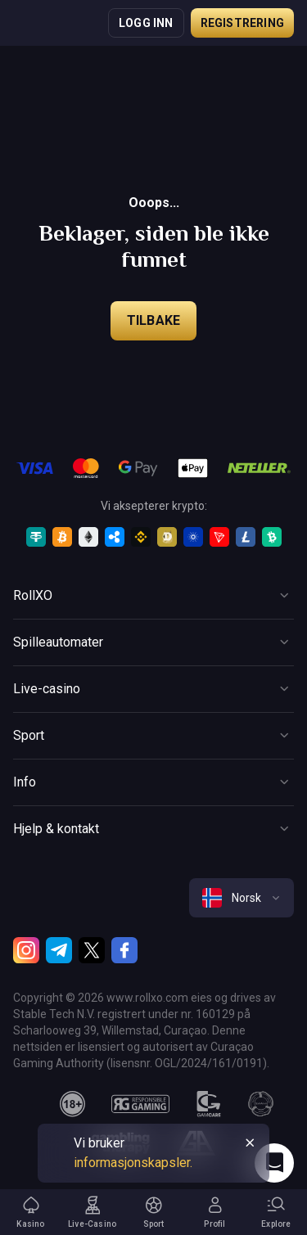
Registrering (242, 22)
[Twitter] (92, 950)
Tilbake (153, 320)
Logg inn (146, 22)
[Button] (153, 596)
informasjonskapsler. (133, 1162)
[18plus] (73, 1104)
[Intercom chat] (274, 1163)
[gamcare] (209, 1104)
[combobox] (241, 897)
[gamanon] (261, 1104)
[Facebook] (124, 950)
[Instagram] (26, 950)
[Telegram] (59, 950)
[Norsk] (241, 897)
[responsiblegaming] (140, 1104)
